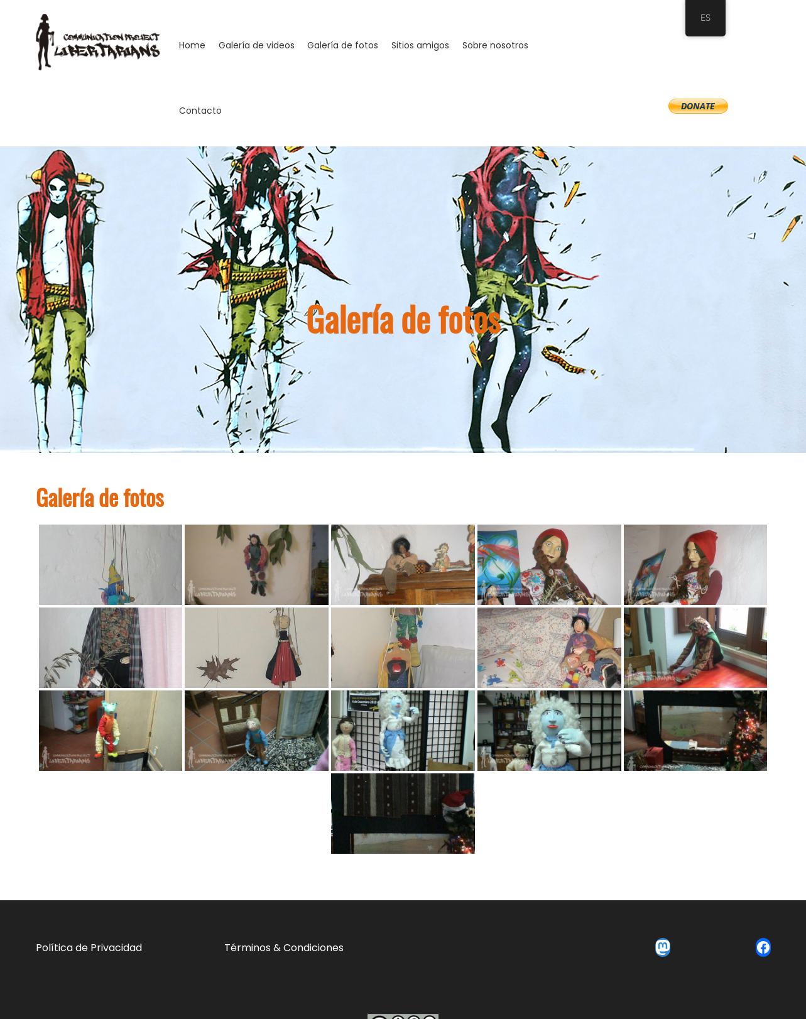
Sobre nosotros (495, 45)
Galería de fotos (342, 45)
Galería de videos (257, 45)
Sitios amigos (420, 45)
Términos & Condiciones (284, 947)
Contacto (200, 110)
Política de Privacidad (89, 947)
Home (192, 45)
